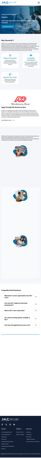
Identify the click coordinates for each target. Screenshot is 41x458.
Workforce (3, 448)
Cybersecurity (4, 436)
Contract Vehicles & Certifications (32, 441)
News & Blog (28, 436)
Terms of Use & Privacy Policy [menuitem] (33, 453)
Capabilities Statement (30, 439)
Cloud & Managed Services (6, 432)
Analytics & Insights (20, 434)
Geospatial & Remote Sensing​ (7, 441)
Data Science (4, 439)
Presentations (29, 434)
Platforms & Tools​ (19, 432)
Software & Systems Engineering (7, 446)
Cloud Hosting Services (6, 434)
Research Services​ (5, 443)
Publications (28, 432)
